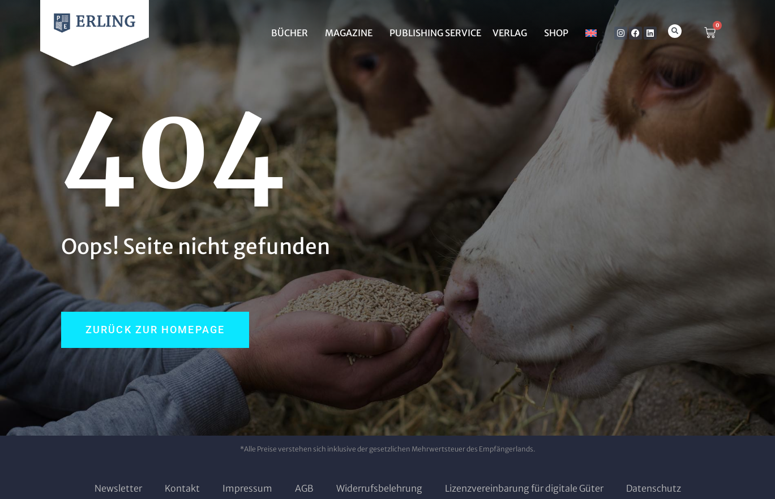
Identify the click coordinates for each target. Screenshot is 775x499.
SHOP (559, 32)
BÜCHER (292, 32)
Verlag (513, 32)
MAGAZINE (351, 32)
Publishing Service (435, 32)
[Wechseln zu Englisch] (591, 32)
